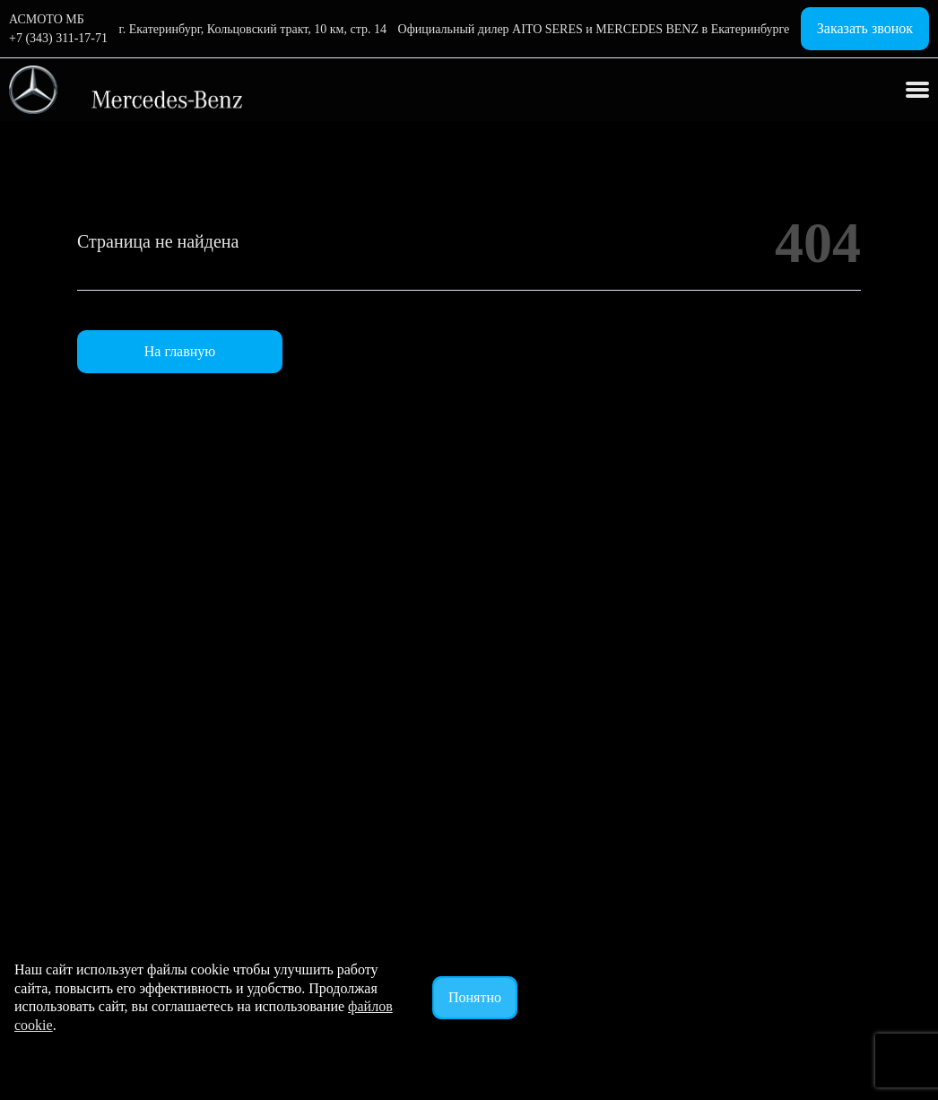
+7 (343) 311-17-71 (58, 38)
